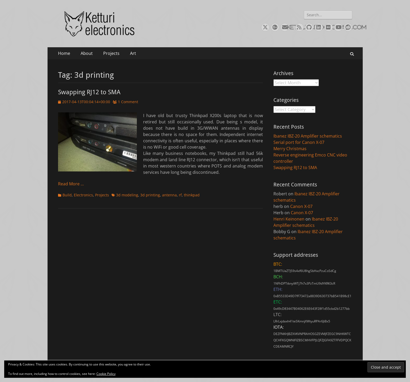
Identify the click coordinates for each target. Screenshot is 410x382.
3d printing (150, 194)
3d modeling (127, 194)
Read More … (71, 184)
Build (67, 194)
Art (133, 53)
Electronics (83, 194)
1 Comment (128, 101)
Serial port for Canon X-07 (298, 142)
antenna (169, 194)
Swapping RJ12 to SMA (89, 92)
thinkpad (192, 194)
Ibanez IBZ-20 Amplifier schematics (307, 136)
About (87, 53)
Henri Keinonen (288, 219)
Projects (111, 53)
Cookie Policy (106, 373)
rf (180, 194)
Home (64, 53)
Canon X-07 (301, 206)
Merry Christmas (290, 148)
